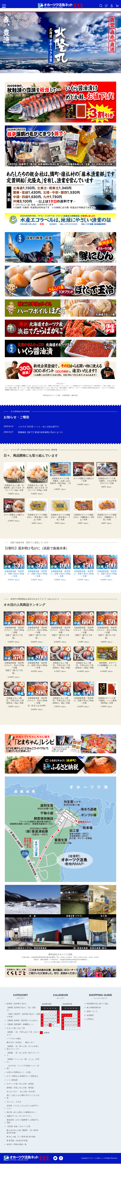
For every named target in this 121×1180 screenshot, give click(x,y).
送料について (92, 1012)
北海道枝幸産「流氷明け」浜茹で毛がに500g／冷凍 (107, 573)
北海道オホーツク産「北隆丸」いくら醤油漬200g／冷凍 (107, 700)
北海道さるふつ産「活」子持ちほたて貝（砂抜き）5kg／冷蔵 (60, 665)
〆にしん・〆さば (14, 1112)
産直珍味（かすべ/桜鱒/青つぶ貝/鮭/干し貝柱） (23, 1132)
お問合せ (90, 1020)
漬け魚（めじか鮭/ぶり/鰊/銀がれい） (23, 1123)
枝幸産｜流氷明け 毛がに (17, 1004)
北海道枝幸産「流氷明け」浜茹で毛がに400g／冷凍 (60, 573)
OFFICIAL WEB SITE (69, 962)
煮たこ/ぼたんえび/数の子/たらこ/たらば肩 (23, 1106)
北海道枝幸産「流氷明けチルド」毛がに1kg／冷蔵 (60, 630)
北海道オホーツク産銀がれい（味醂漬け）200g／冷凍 (83, 517)
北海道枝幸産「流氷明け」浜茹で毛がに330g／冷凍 (14, 573)
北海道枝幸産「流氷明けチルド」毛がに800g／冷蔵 (37, 630)
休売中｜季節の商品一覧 (17, 1160)
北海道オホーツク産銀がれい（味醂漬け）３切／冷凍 (107, 517)
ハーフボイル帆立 (14, 1041)
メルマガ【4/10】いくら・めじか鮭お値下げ (39, 426)
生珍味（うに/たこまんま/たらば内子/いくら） (23, 1117)
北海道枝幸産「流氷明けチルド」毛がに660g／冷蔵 (84, 630)
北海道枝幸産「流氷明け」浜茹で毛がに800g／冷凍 (37, 665)
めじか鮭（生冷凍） (29, 1101)
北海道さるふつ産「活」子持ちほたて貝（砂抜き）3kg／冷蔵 (60, 700)
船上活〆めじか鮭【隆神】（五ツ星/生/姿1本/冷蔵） (22, 1143)
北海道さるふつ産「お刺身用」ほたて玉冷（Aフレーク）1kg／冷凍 (14, 487)
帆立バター (31, 1045)
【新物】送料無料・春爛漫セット (21, 1026)
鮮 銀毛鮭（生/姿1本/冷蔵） (19, 1156)
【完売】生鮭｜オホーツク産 (19, 1138)
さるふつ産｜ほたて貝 (16, 1030)
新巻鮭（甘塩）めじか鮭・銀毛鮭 (21, 1097)
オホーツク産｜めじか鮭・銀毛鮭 (21, 1093)
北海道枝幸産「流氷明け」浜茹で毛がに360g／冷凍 (37, 573)
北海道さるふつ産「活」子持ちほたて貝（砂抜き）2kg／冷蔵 (14, 700)
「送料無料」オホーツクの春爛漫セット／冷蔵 (107, 665)
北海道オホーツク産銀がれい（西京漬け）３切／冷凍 (60, 517)
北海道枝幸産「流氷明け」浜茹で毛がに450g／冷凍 (84, 573)
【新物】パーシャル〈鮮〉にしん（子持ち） (23, 1064)
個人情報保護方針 (94, 1008)
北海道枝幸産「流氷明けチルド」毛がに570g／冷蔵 (14, 665)
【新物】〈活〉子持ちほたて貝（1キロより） (23, 1035)
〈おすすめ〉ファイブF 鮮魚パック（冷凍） (22, 1071)
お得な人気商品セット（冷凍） (20, 1077)
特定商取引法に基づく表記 (98, 1004)
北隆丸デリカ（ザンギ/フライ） (20, 1127)
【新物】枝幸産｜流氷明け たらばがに (23, 1022)
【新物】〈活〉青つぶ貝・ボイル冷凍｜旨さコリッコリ (23, 1050)
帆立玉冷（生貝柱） (15, 1045)
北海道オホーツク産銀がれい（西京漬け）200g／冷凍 (37, 517)
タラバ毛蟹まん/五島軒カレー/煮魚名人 (23, 1083)
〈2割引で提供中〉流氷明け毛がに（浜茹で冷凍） (22, 1016)
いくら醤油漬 (12, 1089)
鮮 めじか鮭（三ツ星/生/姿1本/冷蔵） (21, 1150)
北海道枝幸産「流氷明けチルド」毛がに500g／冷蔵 (14, 630)
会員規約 (90, 1016)
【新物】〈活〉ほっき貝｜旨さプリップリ (23, 1057)
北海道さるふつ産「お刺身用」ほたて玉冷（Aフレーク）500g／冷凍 (37, 487)
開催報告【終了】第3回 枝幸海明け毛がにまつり (42, 432)
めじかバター (12, 1101)
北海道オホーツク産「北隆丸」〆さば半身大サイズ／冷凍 (107, 480)
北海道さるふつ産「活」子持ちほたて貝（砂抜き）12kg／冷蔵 (84, 665)
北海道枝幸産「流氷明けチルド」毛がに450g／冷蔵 (107, 630)
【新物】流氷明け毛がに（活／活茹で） (22, 1009)
